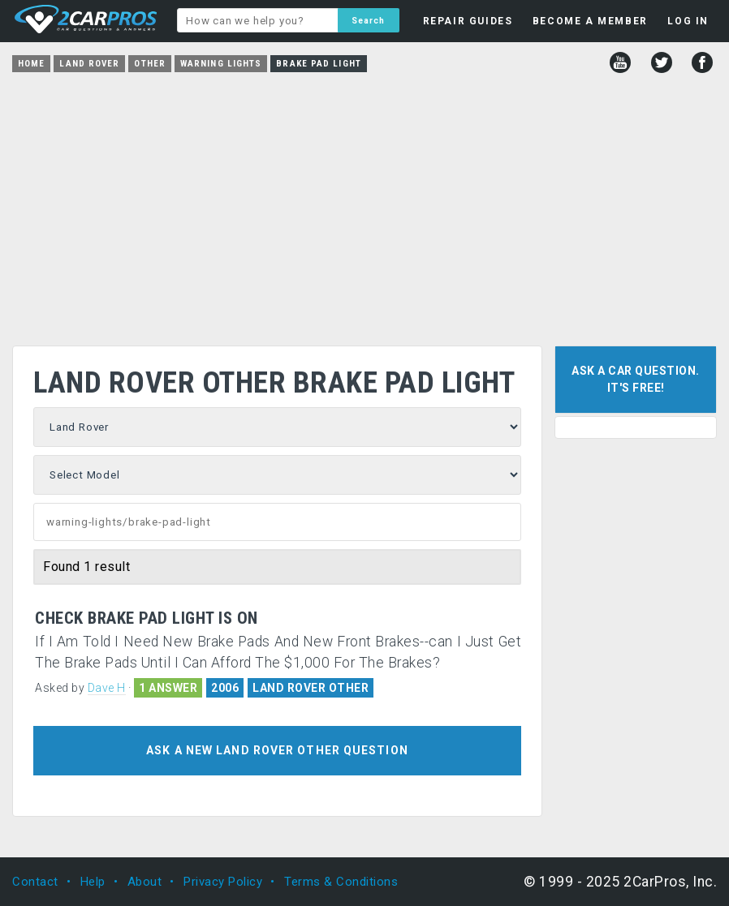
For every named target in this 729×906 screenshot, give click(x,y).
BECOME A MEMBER (590, 21)
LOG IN (688, 21)
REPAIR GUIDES (468, 21)
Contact (35, 881)
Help (93, 881)
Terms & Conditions (341, 881)
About (144, 881)
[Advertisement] (364, 203)
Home (31, 63)
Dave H (107, 687)
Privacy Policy (222, 881)
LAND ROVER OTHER (310, 687)
